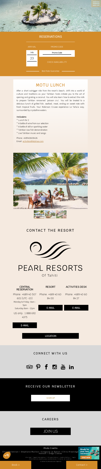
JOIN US (50, 431)
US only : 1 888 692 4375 (25, 315)
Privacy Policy (53, 457)
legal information (39, 457)
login (74, 457)
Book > (16, 464)
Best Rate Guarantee (50, 71)
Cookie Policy (65, 457)
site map (28, 457)
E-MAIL (25, 325)
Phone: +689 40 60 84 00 (50, 296)
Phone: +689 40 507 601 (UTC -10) (24, 296)
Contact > (81, 464)
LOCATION (50, 336)
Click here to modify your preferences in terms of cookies (50, 459)
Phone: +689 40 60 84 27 (76, 296)
